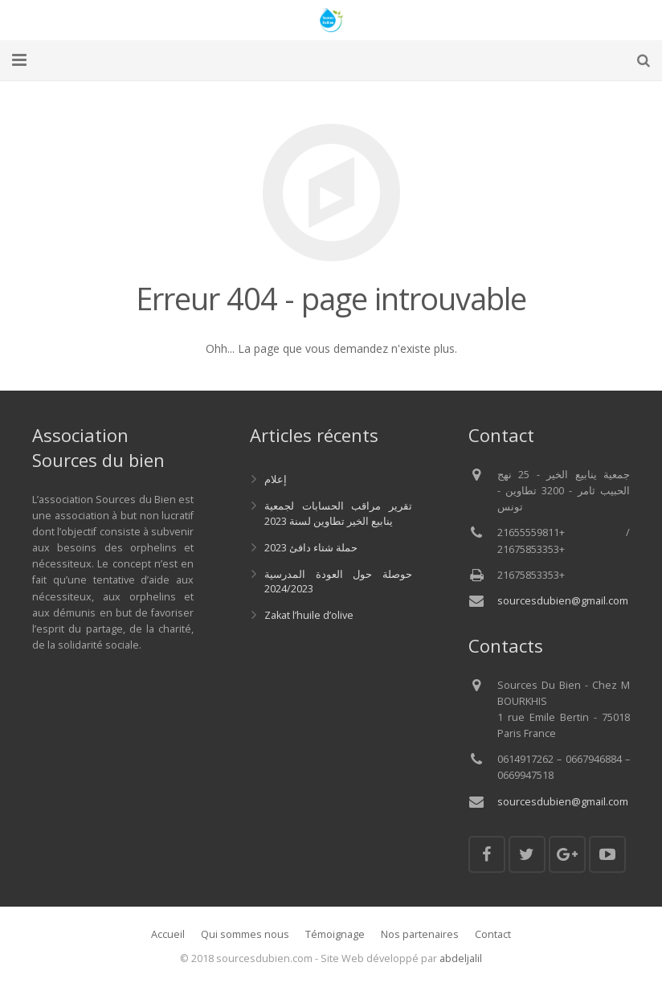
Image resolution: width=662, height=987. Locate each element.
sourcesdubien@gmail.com (562, 601)
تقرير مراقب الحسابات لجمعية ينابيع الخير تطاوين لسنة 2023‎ (337, 513)
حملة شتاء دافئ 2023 (311, 548)
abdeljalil (460, 958)
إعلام (275, 479)
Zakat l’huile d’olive (308, 615)
